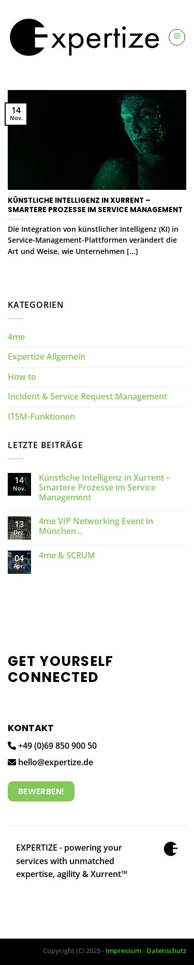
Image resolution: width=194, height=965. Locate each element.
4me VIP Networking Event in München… (96, 526)
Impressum (123, 950)
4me (16, 337)
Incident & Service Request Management (87, 396)
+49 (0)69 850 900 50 (52, 745)
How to (22, 376)
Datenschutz (166, 950)
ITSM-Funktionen (41, 416)
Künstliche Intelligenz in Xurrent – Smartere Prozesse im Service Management (104, 488)
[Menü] (177, 37)
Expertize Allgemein (46, 356)
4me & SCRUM (67, 555)
